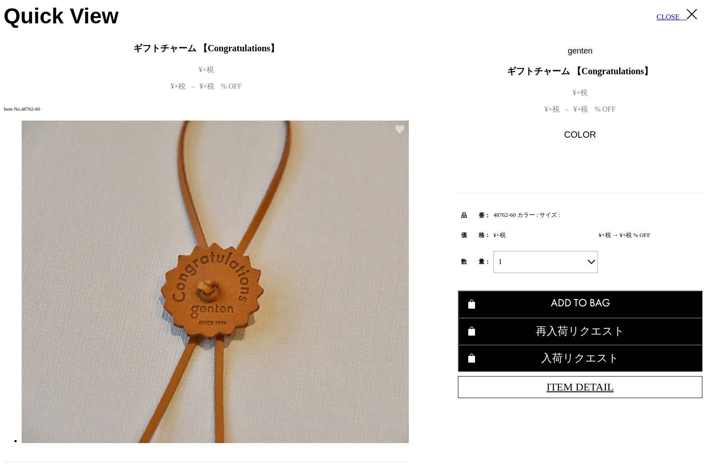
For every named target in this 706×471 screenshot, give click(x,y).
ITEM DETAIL (580, 387)
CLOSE (676, 15)
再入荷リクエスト (580, 331)
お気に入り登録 (399, 129)
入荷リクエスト (580, 358)
